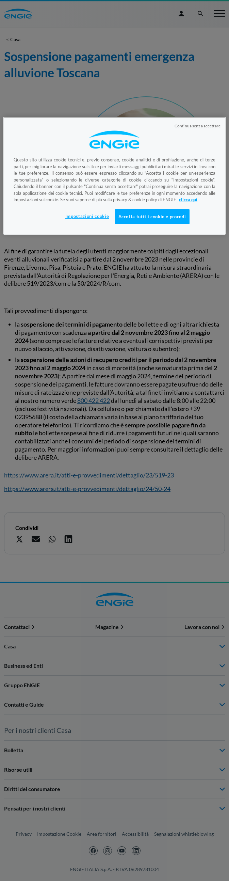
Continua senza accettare (197, 125)
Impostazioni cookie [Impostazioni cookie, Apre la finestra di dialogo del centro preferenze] (87, 216)
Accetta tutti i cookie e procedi (152, 216)
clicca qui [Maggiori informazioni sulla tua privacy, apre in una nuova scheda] (188, 199)
